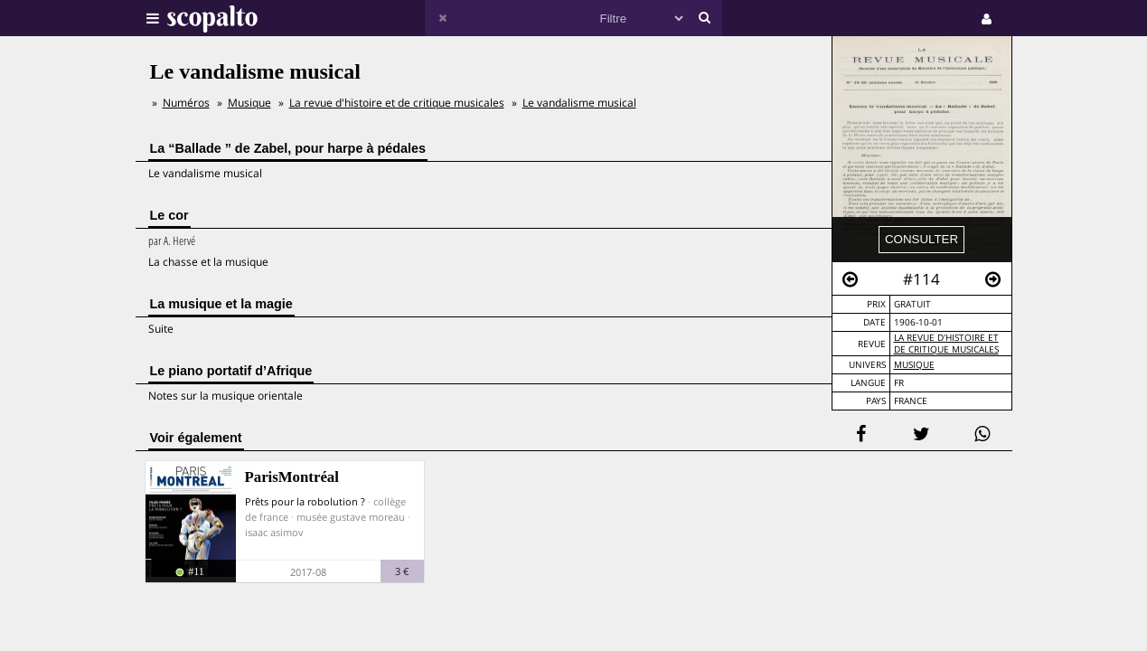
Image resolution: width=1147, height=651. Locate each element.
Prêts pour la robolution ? (305, 501)
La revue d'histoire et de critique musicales (946, 343)
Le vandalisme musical (579, 102)
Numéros (186, 102)
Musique (914, 365)
